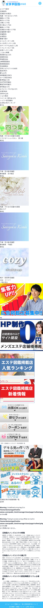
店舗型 (3, 34)
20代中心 (4, 94)
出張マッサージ (6, 50)
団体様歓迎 (4, 64)
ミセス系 (4, 96)
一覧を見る (4, 282)
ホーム (7, 604)
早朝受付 (4, 59)
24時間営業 (5, 62)
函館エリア (4, 18)
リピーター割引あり (8, 98)
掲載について (20, 607)
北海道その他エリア (8, 29)
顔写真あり (4, 87)
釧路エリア (4, 27)
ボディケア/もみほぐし (9, 45)
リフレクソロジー (7, 48)
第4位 (2, 211)
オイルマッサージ (7, 41)
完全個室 (4, 66)
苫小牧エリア (5, 25)
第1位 (2, 105)
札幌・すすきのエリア (8, 16)
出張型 (3, 36)
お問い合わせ (30, 607)
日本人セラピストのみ (8, 68)
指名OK (3, 71)
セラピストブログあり (8, 89)
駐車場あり (4, 80)
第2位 (2, 140)
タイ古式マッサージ (8, 43)
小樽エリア (4, 23)
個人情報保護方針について (30, 604)
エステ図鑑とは (15, 604)
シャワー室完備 (6, 100)
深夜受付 (4, 57)
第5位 (2, 247)
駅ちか (3, 73)
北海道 (3, 11)
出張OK (3, 91)
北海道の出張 (5, 13)
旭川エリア (4, 20)
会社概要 (12, 607)
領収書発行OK (6, 75)
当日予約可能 (5, 82)
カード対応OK (6, 78)
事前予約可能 (5, 84)
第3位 (2, 176)
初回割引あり (5, 55)
